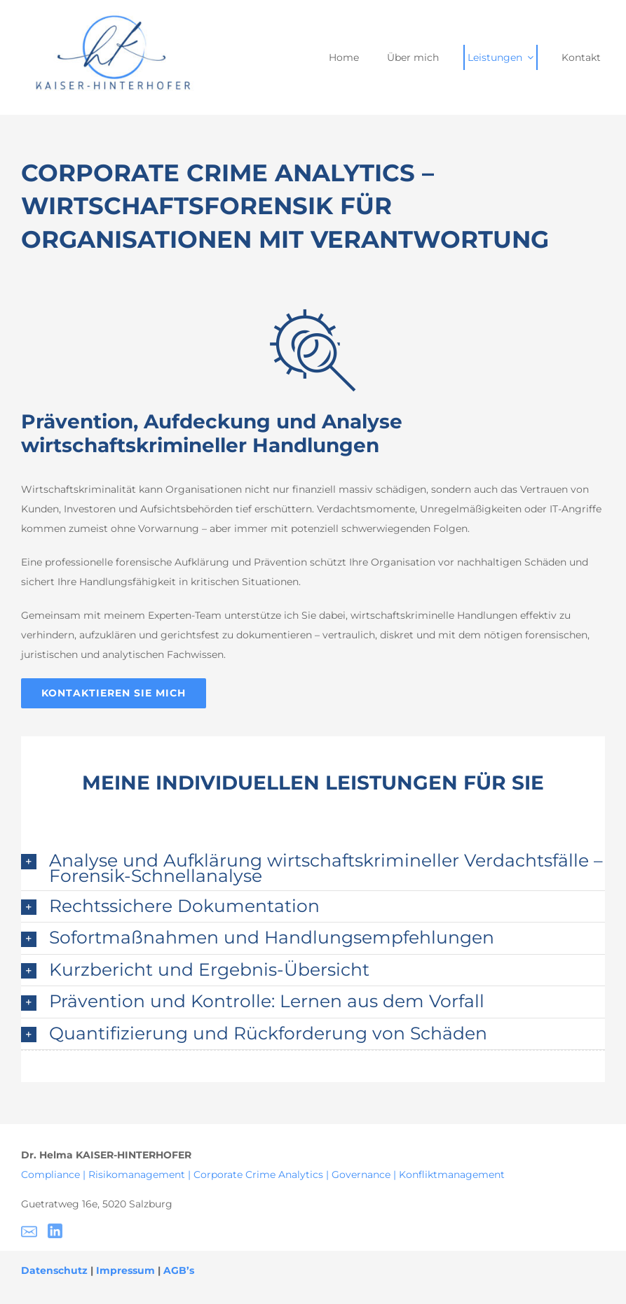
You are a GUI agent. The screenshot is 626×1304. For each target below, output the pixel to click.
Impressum (125, 1270)
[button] (313, 868)
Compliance (52, 1174)
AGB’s (178, 1270)
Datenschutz (54, 1270)
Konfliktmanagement (452, 1174)
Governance (361, 1174)
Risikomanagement (136, 1174)
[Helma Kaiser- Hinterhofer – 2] (108, 16)
